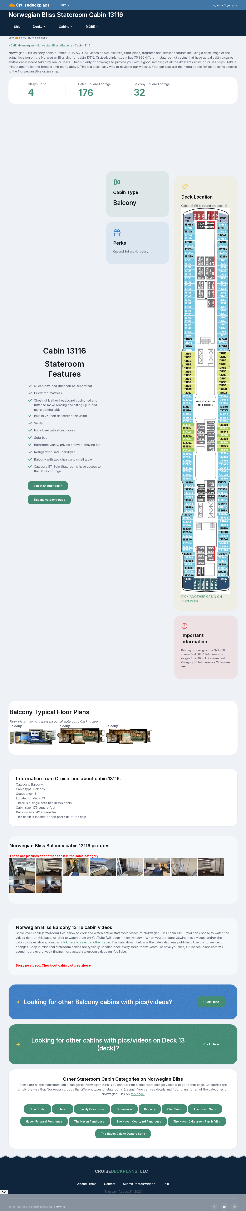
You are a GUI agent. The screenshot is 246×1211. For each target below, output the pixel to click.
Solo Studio (38, 1109)
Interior (63, 1109)
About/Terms (86, 1184)
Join (166, 1184)
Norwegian (26, 45)
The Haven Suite (205, 1109)
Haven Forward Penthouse (44, 1121)
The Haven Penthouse (89, 1121)
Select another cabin (47, 485)
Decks (37, 27)
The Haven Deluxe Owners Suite (123, 1133)
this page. (138, 1094)
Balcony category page (49, 499)
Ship (17, 27)
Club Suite (174, 1109)
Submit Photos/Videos (139, 1184)
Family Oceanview (92, 1109)
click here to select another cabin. (86, 942)
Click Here (211, 1002)
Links (62, 5)
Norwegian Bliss (48, 45)
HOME (12, 45)
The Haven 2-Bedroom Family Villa (196, 1121)
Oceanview (124, 1109)
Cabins (64, 27)
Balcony (66, 45)
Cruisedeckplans (32, 5)
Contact (109, 1184)
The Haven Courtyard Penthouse (138, 1121)
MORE (90, 27)
